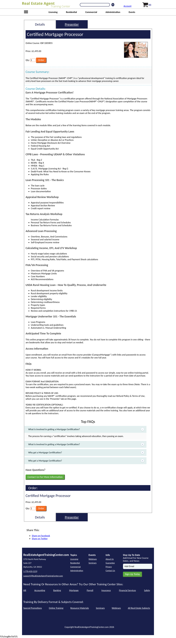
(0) (150, 4)
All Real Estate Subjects (139, 608)
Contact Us (110, 570)
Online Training (56, 608)
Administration (113, 12)
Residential (71, 12)
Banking (57, 590)
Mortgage (74, 590)
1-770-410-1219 (30, 571)
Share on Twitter (40, 538)
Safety (147, 590)
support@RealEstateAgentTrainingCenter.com (43, 576)
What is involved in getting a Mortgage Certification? (86, 429)
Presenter (72, 24)
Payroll (90, 590)
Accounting (39, 590)
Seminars (92, 563)
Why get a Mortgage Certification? (86, 452)
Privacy (109, 567)
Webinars (93, 559)
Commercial (91, 12)
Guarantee (110, 563)
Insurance (106, 590)
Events (132, 12)
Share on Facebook (41, 535)
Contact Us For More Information (45, 476)
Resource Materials (79, 608)
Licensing (53, 12)
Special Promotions (32, 608)
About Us (110, 559)
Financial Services (127, 590)
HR (24, 590)
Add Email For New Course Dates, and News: (135, 559)
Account (128, 6)
